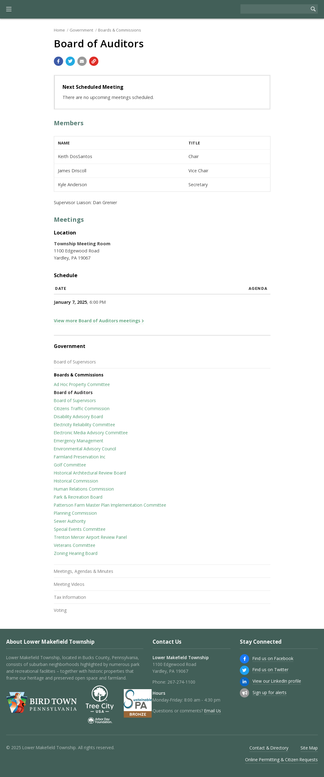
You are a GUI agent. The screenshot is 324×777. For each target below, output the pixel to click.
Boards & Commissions (119, 30)
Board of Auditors (73, 392)
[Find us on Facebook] (244, 658)
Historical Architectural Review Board (90, 473)
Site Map (309, 748)
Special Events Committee (80, 529)
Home (59, 30)
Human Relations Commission (84, 489)
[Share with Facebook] (58, 61)
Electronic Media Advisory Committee (91, 433)
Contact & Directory (268, 748)
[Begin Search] (313, 9)
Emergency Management (78, 441)
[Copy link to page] (93, 61)
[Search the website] (274, 9)
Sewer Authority (70, 521)
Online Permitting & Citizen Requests (281, 759)
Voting (60, 610)
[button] (8, 9)
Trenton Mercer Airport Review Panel (90, 537)
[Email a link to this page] (82, 61)
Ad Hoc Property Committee (82, 384)
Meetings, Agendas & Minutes (83, 571)
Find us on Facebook (273, 658)
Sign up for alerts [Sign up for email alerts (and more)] (270, 692)
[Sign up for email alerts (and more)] (244, 693)
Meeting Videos (69, 584)
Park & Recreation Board (78, 497)
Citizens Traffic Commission (82, 408)
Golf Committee (70, 465)
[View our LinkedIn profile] (244, 681)
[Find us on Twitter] (244, 670)
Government (81, 30)
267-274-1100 (181, 682)
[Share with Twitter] (70, 61)
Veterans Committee (74, 545)
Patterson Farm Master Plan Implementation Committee (110, 505)
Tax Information (70, 597)
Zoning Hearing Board (75, 553)
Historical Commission (76, 481)
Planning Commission (75, 513)
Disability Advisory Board (78, 416)
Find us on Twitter (270, 669)
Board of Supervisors (75, 362)
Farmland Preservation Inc (79, 457)
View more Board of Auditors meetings (97, 321)
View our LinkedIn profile (277, 681)
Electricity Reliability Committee (84, 424)
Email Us (212, 711)
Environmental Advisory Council (85, 449)
